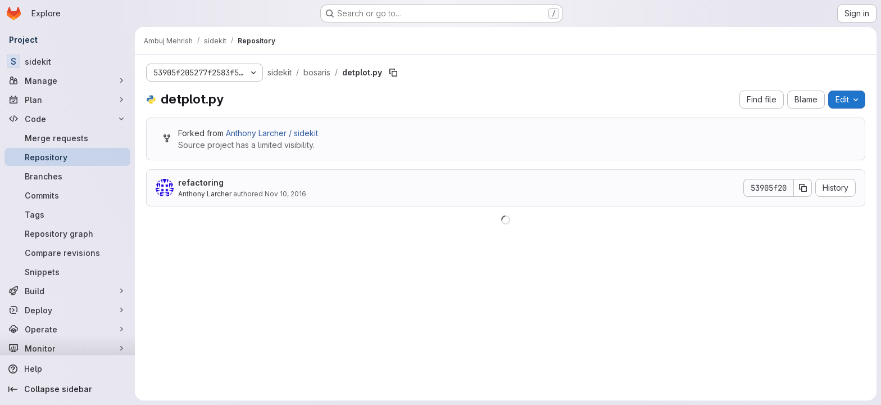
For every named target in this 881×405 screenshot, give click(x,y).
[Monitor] (67, 348)
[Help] (67, 369)
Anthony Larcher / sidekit (272, 133)
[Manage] (67, 80)
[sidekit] (67, 61)
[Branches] (67, 176)
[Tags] (67, 214)
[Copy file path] (393, 73)
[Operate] (67, 329)
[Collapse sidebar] (67, 389)
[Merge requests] (67, 138)
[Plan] (67, 100)
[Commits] (67, 195)
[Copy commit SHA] (803, 188)
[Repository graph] (67, 233)
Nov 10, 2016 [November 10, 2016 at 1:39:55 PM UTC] (285, 194)
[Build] (67, 291)
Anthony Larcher (204, 194)
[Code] (67, 119)
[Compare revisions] (67, 253)
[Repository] (67, 157)
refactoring (201, 182)
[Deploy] (67, 310)
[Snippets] (67, 272)
